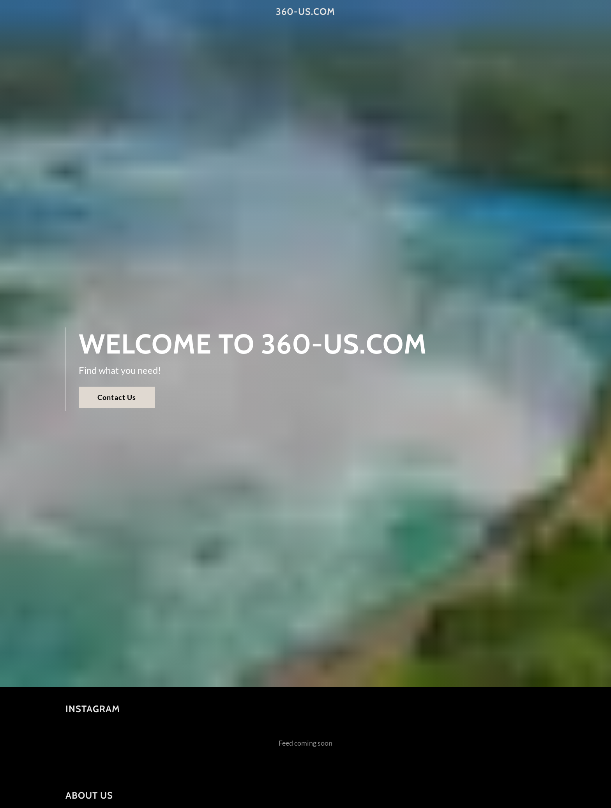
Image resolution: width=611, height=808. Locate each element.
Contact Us (116, 397)
